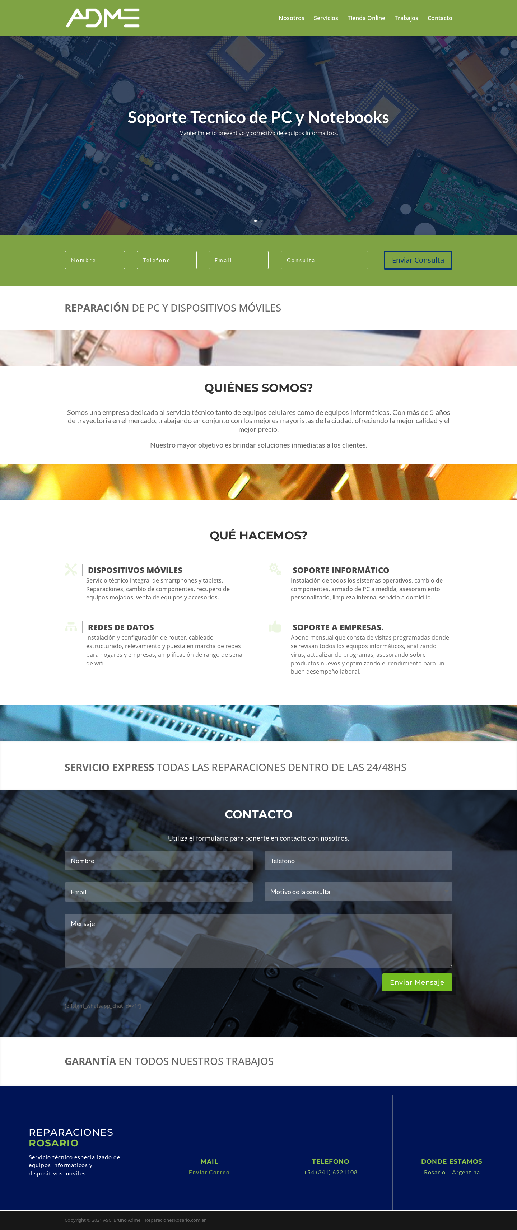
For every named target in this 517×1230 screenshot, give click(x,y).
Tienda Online (366, 18)
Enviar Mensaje (417, 982)
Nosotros (291, 18)
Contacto (440, 18)
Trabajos (406, 18)
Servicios (326, 18)
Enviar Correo (209, 1172)
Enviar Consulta (418, 260)
